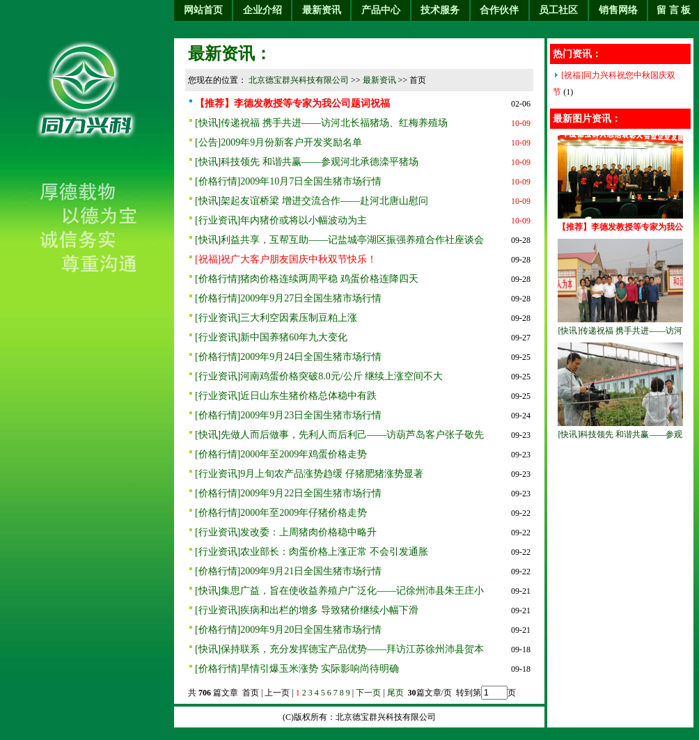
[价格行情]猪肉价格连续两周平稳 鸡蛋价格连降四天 (306, 279)
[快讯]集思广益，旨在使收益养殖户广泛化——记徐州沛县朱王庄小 (339, 590)
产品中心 (380, 10)
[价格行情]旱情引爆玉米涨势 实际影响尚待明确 (297, 668)
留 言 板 (674, 10)
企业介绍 (262, 10)
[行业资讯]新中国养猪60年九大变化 (271, 337)
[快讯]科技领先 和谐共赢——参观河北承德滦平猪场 (306, 162)
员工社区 (558, 10)
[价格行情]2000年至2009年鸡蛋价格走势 (281, 454)
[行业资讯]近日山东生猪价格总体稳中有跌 (286, 396)
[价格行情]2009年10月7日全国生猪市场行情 (288, 181)
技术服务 (440, 10)
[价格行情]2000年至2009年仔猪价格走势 (281, 512)
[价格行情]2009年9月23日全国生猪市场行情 (288, 415)
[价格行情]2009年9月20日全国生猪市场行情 (288, 629)
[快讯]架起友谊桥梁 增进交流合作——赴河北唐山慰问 (311, 201)
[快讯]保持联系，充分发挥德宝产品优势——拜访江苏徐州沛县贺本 (339, 649)
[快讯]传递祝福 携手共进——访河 (620, 331)
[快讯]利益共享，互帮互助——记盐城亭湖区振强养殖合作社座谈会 (339, 240)
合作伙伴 (499, 10)
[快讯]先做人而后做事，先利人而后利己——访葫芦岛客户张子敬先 (339, 435)
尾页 (396, 693)
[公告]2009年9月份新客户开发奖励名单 (278, 142)
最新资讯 (321, 10)
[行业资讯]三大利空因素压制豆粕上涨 (276, 318)
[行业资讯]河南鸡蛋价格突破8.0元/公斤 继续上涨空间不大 (319, 376)
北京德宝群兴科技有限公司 (299, 80)
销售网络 (618, 10)
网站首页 (203, 10)
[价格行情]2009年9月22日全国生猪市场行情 (288, 493)
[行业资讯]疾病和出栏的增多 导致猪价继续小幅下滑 (306, 610)
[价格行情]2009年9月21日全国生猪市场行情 (288, 571)
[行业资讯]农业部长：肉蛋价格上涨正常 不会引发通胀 (311, 551)
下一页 (368, 693)
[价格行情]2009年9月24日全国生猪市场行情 (288, 357)
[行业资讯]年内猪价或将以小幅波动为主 (281, 220)
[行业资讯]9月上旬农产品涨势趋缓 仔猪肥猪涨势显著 (309, 474)
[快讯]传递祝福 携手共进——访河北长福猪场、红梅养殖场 (321, 123)
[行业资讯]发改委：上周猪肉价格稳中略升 (286, 532)
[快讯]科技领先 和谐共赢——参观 (620, 434)
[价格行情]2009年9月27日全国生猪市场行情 (288, 298)
